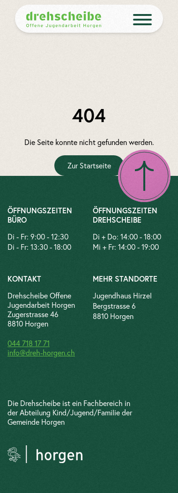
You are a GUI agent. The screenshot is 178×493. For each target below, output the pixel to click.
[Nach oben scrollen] (144, 176)
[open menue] (142, 19)
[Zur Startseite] (89, 165)
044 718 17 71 (28, 343)
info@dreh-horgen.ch (41, 352)
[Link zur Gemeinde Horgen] (44, 454)
